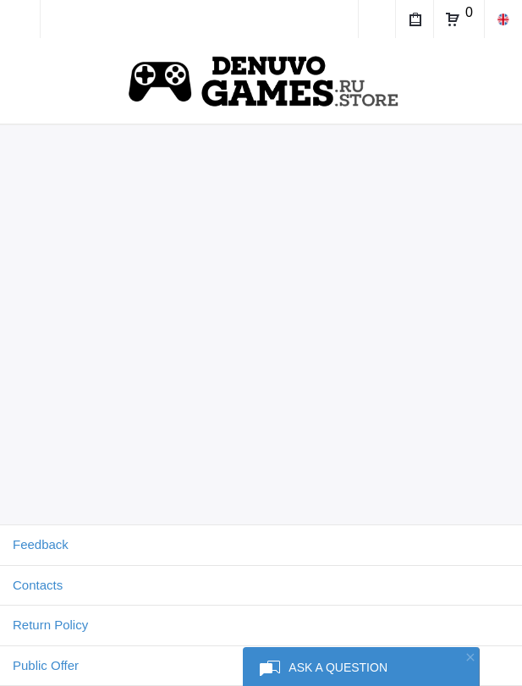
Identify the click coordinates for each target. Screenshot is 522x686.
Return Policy (50, 624)
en (503, 19)
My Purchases (414, 22)
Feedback (41, 544)
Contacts (38, 585)
